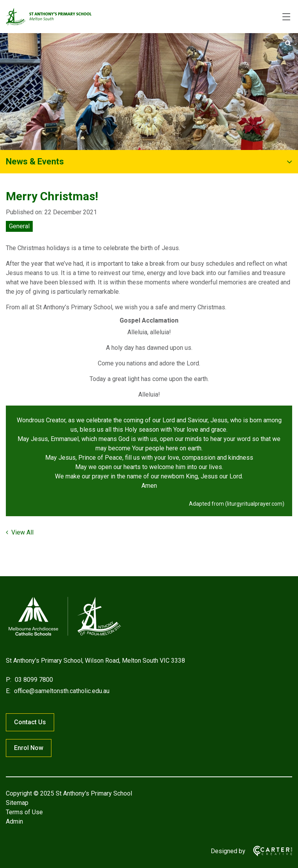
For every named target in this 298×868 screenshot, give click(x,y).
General (19, 226)
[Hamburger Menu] (286, 16)
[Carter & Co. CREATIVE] (268, 851)
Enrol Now (28, 748)
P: (8, 679)
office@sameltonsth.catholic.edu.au (60, 691)
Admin (14, 821)
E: (8, 691)
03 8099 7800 (33, 679)
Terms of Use (24, 812)
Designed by (228, 851)
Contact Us (30, 722)
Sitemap (17, 802)
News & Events (35, 161)
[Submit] (288, 43)
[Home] (64, 635)
